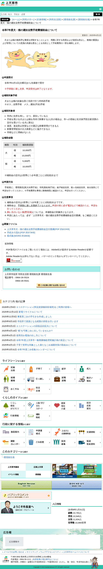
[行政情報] (41, 19)
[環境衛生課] (69, 19)
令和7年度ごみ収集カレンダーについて (36, 349)
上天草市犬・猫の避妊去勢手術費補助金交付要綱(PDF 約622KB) (38, 229)
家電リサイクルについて (31, 312)
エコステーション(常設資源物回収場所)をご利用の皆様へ (44, 307)
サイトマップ (32, 552)
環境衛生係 (9, 457)
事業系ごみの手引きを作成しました (34, 316)
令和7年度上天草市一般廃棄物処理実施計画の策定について (45, 340)
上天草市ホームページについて (76, 552)
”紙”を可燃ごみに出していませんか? (35, 330)
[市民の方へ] (28, 19)
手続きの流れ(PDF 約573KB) (21, 232)
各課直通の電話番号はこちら (45, 559)
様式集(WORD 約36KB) (18, 236)
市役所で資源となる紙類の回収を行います (38, 321)
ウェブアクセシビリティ (50, 552)
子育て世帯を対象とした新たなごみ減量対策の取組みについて (46, 345)
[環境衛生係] (84, 19)
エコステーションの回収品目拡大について (37, 326)
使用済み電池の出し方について (31, 335)
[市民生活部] (55, 19)
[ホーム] (16, 19)
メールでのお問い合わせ (14, 552)
